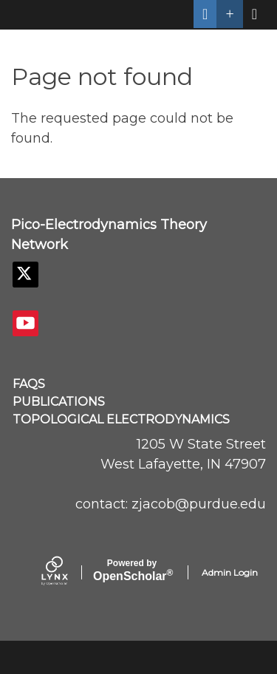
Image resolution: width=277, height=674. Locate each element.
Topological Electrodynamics (121, 419)
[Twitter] (25, 274)
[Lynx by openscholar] (67, 572)
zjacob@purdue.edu (198, 504)
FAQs (29, 384)
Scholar (132, 570)
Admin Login (230, 572)
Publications (59, 402)
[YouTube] (25, 323)
